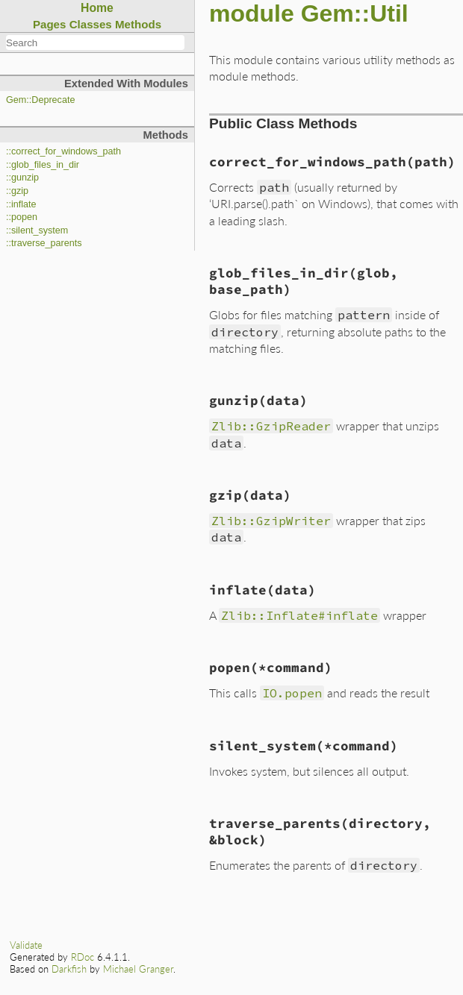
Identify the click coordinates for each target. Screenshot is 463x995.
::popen (21, 217)
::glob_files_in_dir (42, 165)
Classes (90, 24)
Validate (26, 945)
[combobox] (95, 42)
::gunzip (22, 177)
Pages (49, 24)
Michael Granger (138, 969)
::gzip (17, 191)
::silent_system (37, 230)
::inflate (21, 204)
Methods (138, 24)
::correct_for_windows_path (63, 151)
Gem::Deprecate (40, 100)
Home (97, 7)
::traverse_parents (44, 243)
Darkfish (69, 969)
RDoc (82, 957)
